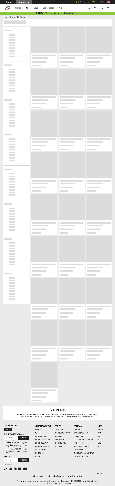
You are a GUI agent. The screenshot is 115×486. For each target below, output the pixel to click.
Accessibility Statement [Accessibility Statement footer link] (82, 446)
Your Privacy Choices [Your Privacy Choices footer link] (83, 440)
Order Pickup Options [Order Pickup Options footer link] (42, 446)
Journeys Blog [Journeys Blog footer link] (60, 436)
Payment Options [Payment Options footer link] (40, 450)
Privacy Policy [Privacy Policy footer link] (79, 436)
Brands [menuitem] (16, 7)
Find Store (23, 460)
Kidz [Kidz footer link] (98, 440)
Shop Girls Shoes (58, 476)
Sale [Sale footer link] (99, 443)
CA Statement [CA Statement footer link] (79, 450)
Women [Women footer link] (99, 433)
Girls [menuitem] (24, 7)
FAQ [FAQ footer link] (35, 433)
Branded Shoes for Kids (74, 476)
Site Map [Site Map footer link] (37, 456)
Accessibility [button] (98, 2)
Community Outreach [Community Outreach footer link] (81, 433)
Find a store (8, 456)
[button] (109, 2)
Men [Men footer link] (98, 436)
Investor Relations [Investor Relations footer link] (81, 456)
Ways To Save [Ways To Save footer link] (60, 440)
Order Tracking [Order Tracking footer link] (40, 436)
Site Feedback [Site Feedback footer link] (39, 453)
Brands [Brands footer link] (100, 429)
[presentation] (16, 7)
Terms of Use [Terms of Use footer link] (78, 443)
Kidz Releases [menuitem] (42, 7)
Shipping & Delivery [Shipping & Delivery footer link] (41, 443)
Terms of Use (19, 447)
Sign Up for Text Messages (14, 434)
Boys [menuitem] (32, 7)
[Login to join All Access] (47, 13)
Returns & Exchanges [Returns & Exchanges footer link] (42, 440)
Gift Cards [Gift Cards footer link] (59, 446)
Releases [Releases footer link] (100, 446)
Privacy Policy (9, 448)
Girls (49, 476)
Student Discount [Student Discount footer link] (61, 443)
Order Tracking (81, 2)
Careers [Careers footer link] (77, 429)
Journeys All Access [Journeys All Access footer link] (62, 433)
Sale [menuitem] (53, 7)
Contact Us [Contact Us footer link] (38, 429)
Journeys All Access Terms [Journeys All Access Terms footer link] (84, 453)
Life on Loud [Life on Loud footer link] (59, 429)
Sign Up (8, 429)
